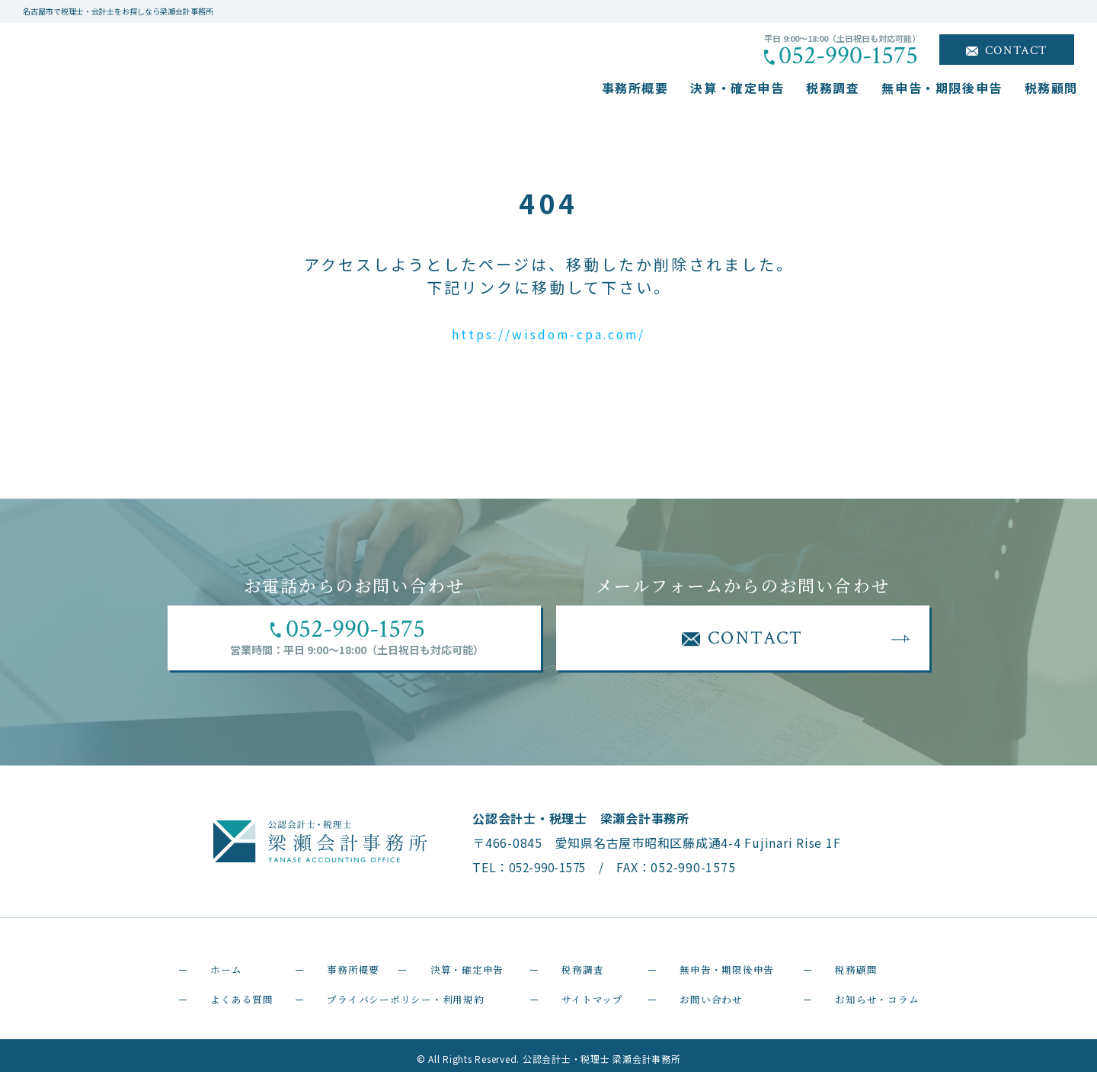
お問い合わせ (702, 989)
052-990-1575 (848, 56)
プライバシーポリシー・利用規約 (406, 989)
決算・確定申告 (737, 87)
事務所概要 (635, 87)
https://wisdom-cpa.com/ (548, 333)
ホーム (213, 961)
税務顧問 (1051, 87)
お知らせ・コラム (870, 989)
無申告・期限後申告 (941, 87)
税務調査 (832, 87)
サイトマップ (583, 989)
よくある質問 (232, 989)
